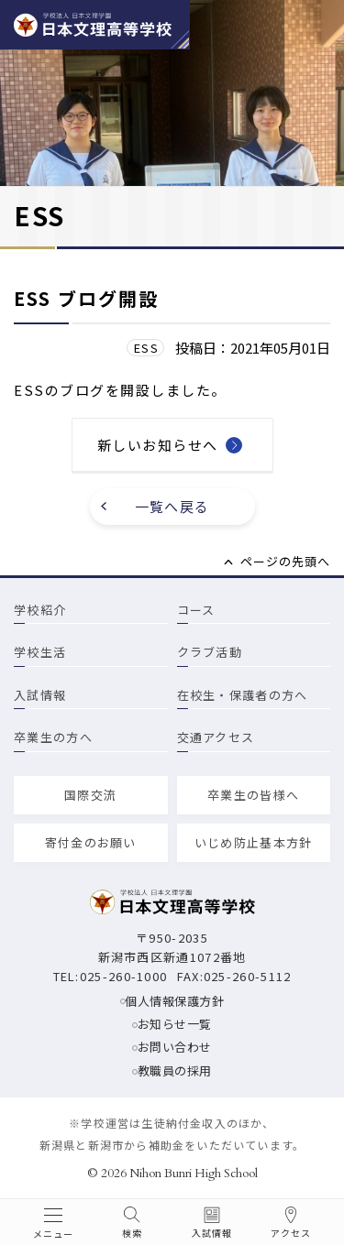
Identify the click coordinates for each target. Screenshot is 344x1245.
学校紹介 (40, 609)
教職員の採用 (175, 1070)
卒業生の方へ (53, 737)
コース (196, 609)
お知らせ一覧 (175, 1023)
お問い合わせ (175, 1046)
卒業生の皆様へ (253, 794)
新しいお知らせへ (157, 444)
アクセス (291, 1233)
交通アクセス (216, 737)
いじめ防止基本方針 (253, 842)
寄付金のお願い (91, 842)
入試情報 (40, 695)
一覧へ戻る (172, 506)
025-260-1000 (124, 976)
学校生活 (40, 652)
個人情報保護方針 (174, 1001)
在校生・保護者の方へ (242, 695)
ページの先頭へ (285, 561)
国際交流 (90, 794)
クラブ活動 (210, 652)
